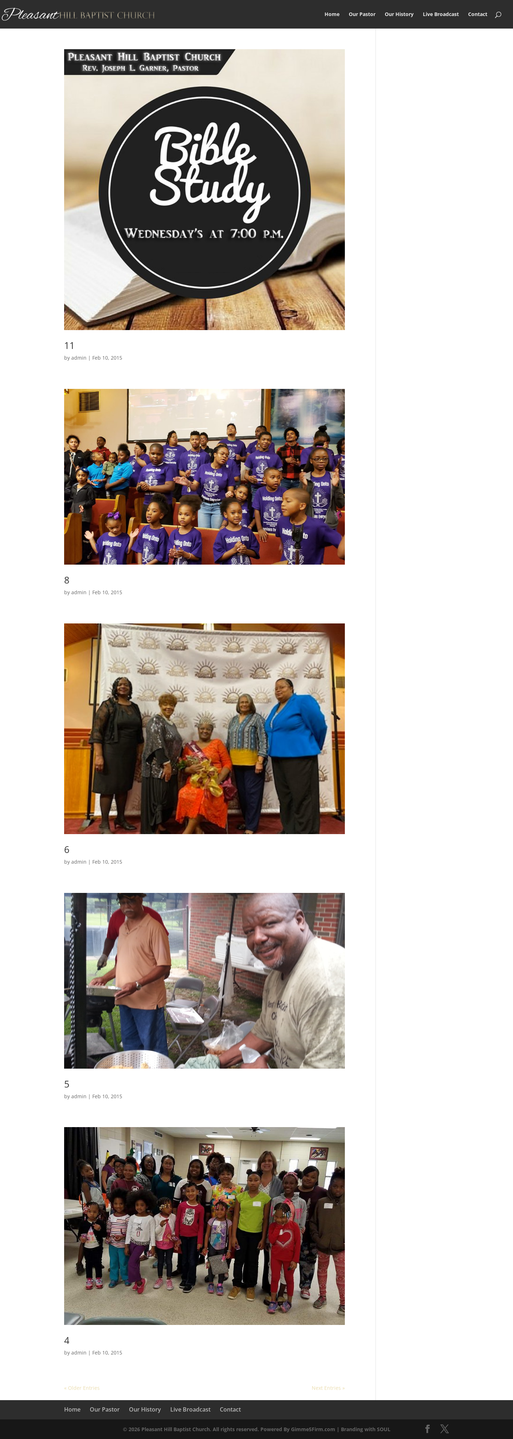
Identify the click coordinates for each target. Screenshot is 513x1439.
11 (69, 345)
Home (332, 14)
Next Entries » (328, 1387)
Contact (477, 14)
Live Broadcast (441, 14)
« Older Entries (82, 1387)
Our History (399, 14)
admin (79, 357)
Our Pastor (362, 14)
